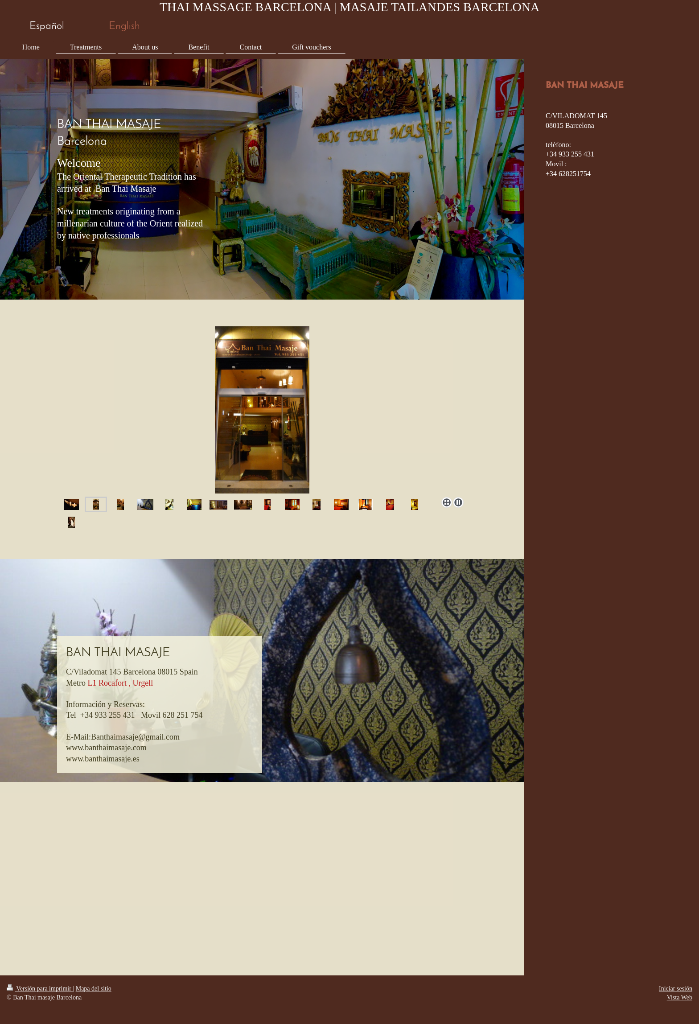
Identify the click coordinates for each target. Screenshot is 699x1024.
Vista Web (679, 997)
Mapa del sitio (93, 988)
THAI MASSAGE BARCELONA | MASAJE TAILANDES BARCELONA (349, 7)
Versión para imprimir (40, 988)
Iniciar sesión (675, 988)
